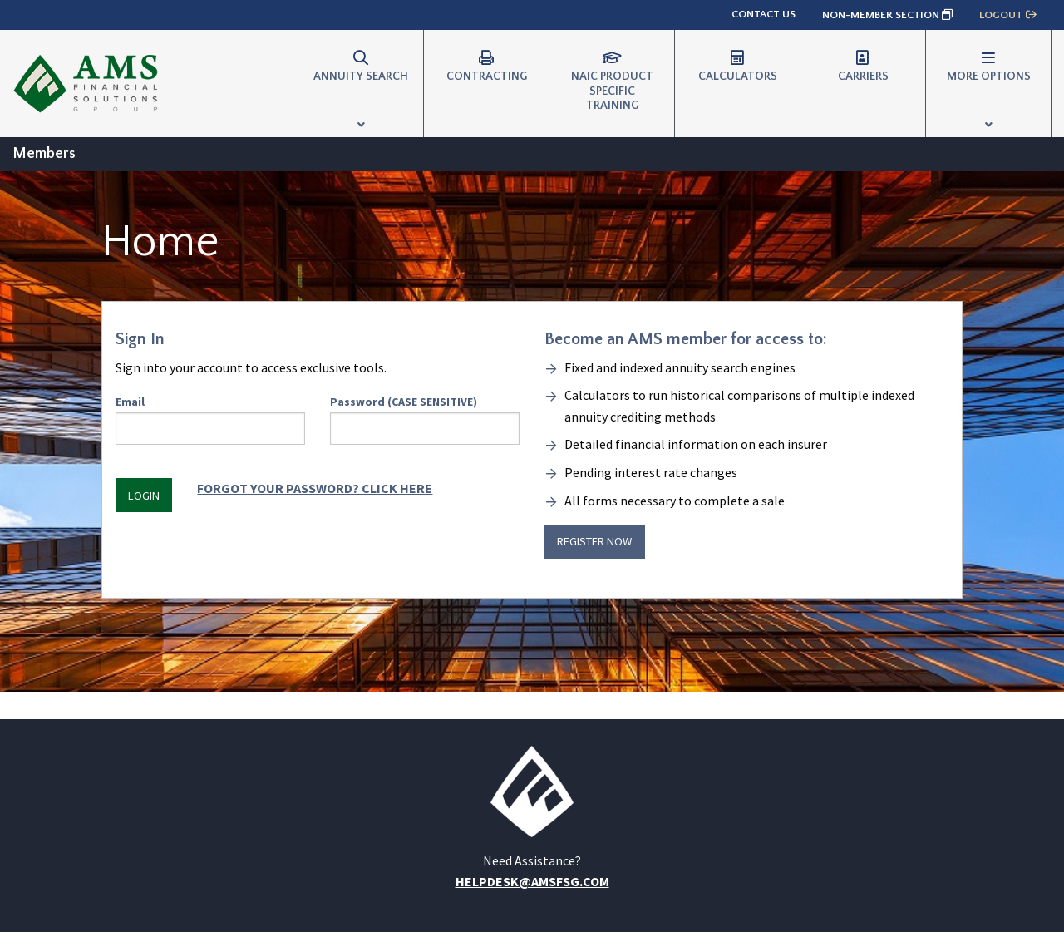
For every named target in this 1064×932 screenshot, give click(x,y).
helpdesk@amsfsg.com (532, 881)
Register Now (594, 541)
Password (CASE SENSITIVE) (425, 419)
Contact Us (764, 14)
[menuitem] (361, 83)
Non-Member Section (887, 15)
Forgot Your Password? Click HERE (314, 488)
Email (210, 419)
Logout (1008, 15)
